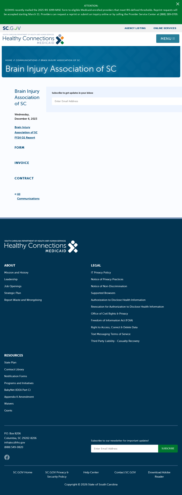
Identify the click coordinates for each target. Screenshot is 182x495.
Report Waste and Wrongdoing (23, 300)
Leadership (11, 279)
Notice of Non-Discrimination (109, 286)
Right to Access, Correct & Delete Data (114, 327)
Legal (96, 265)
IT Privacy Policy (101, 272)
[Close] (178, 4)
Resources (13, 355)
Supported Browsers (103, 293)
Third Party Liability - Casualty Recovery (115, 341)
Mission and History (16, 272)
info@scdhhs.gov (14, 442)
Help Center (91, 472)
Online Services (164, 28)
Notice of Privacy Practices (107, 279)
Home (8, 60)
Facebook (7, 457)
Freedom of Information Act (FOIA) (112, 320)
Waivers (9, 403)
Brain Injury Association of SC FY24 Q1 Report (26, 132)
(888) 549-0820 (13, 447)
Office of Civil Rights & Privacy (109, 313)
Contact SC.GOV (125, 472)
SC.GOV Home (22, 472)
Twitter (14, 457)
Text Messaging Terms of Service (110, 334)
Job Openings (13, 286)
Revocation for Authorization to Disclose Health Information (127, 306)
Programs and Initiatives (19, 383)
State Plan (10, 362)
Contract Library (14, 369)
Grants (8, 410)
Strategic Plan (12, 293)
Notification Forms (15, 376)
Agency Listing (135, 28)
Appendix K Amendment (19, 396)
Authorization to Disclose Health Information (118, 300)
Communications (27, 60)
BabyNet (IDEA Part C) (17, 390)
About (9, 265)
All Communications (28, 196)
